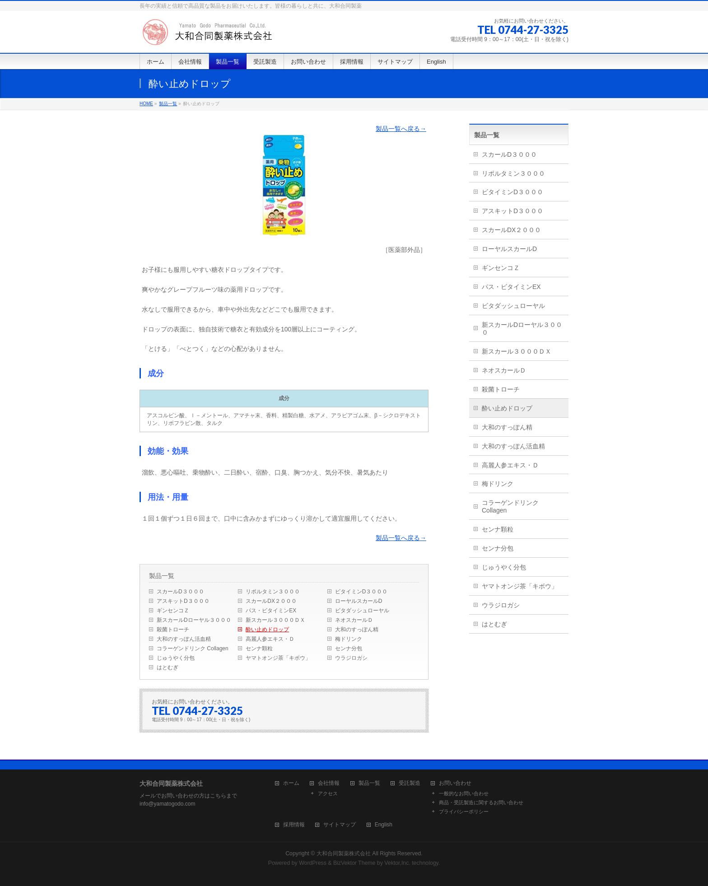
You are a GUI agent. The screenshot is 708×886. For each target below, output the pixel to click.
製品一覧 (168, 103)
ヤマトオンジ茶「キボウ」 (278, 658)
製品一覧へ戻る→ (401, 128)
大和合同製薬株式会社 (344, 853)
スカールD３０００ (180, 591)
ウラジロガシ (351, 658)
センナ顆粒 (259, 648)
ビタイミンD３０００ (361, 591)
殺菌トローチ (173, 629)
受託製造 (409, 783)
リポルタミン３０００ (273, 591)
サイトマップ (339, 825)
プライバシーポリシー (464, 811)
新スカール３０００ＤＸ (275, 620)
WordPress (312, 863)
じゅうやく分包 (176, 658)
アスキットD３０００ (183, 601)
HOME (146, 103)
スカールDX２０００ (271, 601)
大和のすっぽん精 (356, 629)
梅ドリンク (348, 639)
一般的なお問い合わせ (464, 793)
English (383, 825)
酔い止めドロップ (267, 629)
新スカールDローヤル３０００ (194, 620)
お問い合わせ (455, 783)
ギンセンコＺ (173, 610)
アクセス (328, 793)
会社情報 (329, 783)
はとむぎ (167, 667)
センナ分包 (348, 648)
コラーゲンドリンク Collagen (192, 648)
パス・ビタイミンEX (271, 610)
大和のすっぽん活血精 (184, 639)
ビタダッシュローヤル (362, 610)
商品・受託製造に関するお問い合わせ (481, 802)
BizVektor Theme (354, 863)
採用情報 (294, 825)
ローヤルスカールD (358, 601)
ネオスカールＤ (354, 620)
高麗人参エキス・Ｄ (270, 639)
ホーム (291, 783)
